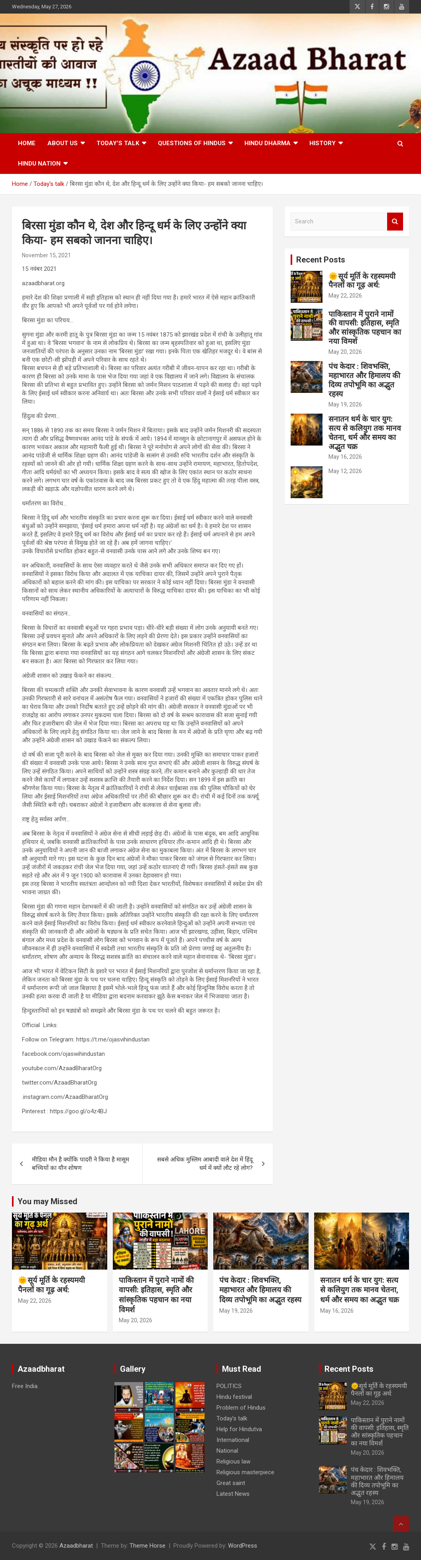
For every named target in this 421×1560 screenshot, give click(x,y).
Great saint (230, 1483)
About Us (62, 143)
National (227, 1450)
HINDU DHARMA (267, 143)
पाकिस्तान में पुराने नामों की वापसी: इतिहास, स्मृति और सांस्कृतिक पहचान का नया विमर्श (365, 328)
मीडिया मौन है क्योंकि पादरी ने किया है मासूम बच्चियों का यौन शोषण (80, 1163)
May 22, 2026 (345, 295)
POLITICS (229, 1386)
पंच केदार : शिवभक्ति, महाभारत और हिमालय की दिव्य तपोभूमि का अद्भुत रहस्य (364, 380)
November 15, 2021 (46, 255)
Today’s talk (117, 143)
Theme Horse (147, 1545)
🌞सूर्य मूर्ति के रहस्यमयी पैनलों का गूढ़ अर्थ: (362, 281)
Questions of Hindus (192, 143)
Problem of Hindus (241, 1407)
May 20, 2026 (345, 352)
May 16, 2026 (345, 457)
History (322, 143)
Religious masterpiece (245, 1472)
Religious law (233, 1461)
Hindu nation (39, 163)
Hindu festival (234, 1396)
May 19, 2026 (345, 404)
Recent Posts (320, 259)
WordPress (242, 1545)
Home (26, 143)
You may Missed (47, 1201)
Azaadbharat (76, 1545)
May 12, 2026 (345, 471)
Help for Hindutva (239, 1429)
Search (395, 222)
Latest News (233, 1493)
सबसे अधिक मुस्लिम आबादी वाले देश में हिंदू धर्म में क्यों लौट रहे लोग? (205, 1163)
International (232, 1440)
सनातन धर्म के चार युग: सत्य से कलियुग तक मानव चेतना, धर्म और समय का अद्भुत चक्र (365, 432)
